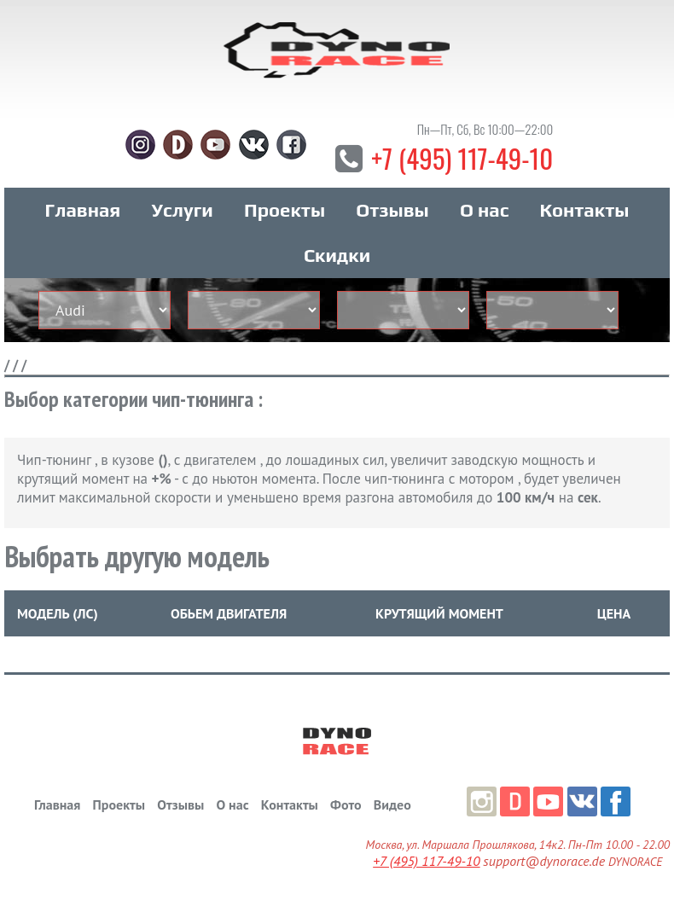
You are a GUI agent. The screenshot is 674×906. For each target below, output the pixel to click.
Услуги (182, 212)
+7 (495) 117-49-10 (462, 160)
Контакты (585, 212)
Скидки (337, 258)
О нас (484, 212)
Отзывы (392, 212)
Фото (345, 807)
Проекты (284, 212)
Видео (392, 807)
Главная (83, 212)
